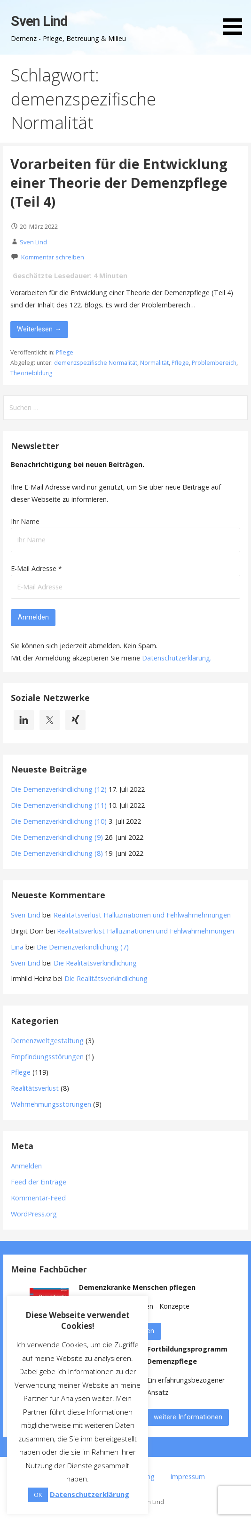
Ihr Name (25, 521)
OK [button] (38, 1494)
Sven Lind (39, 21)
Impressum (187, 1476)
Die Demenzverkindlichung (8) (57, 853)
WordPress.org (34, 1213)
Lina (17, 946)
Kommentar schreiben (52, 257)
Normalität (154, 363)
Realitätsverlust (35, 1088)
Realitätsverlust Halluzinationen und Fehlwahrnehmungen (142, 914)
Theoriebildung (31, 373)
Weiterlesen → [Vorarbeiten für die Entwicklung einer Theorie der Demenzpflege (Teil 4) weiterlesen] (39, 329)
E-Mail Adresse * (36, 568)
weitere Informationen (188, 1417)
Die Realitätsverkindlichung (95, 962)
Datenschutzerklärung (176, 657)
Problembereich (214, 363)
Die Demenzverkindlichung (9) (57, 837)
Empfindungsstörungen (47, 1056)
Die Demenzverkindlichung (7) (83, 946)
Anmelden (26, 1165)
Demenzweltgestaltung (47, 1040)
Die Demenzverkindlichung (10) (59, 821)
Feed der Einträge (38, 1181)
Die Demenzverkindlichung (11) (59, 805)
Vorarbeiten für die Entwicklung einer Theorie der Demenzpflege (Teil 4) (118, 182)
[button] (236, 19)
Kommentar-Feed (38, 1197)
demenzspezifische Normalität (95, 363)
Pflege (64, 352)
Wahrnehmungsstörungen (51, 1104)
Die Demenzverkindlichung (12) (59, 789)
